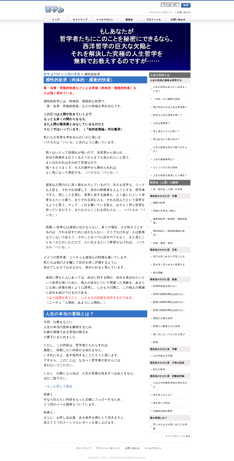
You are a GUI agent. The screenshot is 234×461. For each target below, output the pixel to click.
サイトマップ (80, 19)
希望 (155, 342)
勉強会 (129, 19)
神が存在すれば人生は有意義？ (170, 107)
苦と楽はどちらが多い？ (166, 131)
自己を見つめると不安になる (169, 256)
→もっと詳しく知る (58, 386)
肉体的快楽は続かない (165, 286)
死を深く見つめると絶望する (169, 264)
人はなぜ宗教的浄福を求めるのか (170, 384)
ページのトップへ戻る (179, 436)
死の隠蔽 (158, 272)
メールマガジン (104, 19)
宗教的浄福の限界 (163, 411)
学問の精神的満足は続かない (169, 294)
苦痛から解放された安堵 (166, 326)
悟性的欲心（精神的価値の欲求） (169, 233)
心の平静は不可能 (163, 355)
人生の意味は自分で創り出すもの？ (170, 149)
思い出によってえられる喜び (169, 334)
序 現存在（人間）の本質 (167, 189)
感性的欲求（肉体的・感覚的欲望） (170, 221)
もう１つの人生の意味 (165, 167)
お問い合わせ (184, 12)
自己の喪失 (159, 369)
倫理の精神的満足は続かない (169, 302)
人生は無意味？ (161, 123)
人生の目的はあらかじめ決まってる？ (170, 89)
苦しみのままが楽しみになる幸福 (170, 426)
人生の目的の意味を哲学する (166, 80)
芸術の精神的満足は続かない (169, 310)
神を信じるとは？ (163, 394)
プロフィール (153, 19)
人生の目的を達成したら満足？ (170, 175)
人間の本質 (72, 74)
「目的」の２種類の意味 (166, 99)
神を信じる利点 (161, 403)
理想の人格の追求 (163, 318)
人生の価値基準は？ (164, 159)
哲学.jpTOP (52, 74)
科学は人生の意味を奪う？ (167, 115)
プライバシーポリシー (161, 12)
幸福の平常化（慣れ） (165, 210)
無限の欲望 (159, 202)
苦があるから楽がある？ (166, 139)
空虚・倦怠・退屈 (163, 243)
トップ (55, 19)
